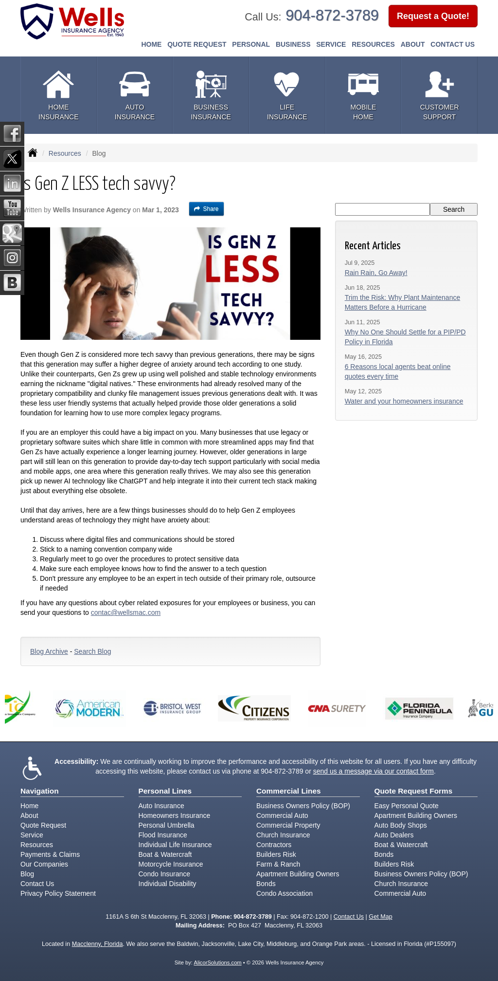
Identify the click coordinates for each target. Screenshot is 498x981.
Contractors (273, 845)
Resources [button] (373, 44)
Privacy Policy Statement (58, 893)
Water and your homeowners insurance (404, 401)
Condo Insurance (165, 874)
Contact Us (452, 44)
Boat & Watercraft (165, 854)
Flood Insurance (163, 835)
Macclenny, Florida (97, 944)
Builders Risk (276, 854)
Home (151, 44)
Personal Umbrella (167, 825)
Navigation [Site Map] (39, 791)
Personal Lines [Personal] (165, 791)
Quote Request (43, 825)
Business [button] (293, 44)
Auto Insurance (161, 806)
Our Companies (44, 864)
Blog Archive (49, 651)
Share (206, 208)
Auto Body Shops (400, 825)
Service (31, 835)
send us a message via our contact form (373, 771)
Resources (65, 153)
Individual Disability (167, 884)
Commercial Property (288, 825)
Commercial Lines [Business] (288, 791)
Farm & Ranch (278, 864)
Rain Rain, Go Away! (376, 273)
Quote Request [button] (196, 44)
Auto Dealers (394, 835)
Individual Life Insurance (175, 845)
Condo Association (284, 893)
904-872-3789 (332, 15)
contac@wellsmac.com (125, 612)
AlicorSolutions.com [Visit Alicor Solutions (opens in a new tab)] (217, 962)
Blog (27, 874)
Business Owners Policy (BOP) (303, 806)
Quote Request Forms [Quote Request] (413, 791)
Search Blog (92, 651)
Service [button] (331, 44)
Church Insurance (283, 835)
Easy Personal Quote (406, 806)
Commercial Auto (282, 815)
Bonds (266, 884)
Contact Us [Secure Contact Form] (349, 916)
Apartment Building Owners (297, 874)
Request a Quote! (433, 16)
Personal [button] (251, 44)
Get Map (380, 916)
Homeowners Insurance (175, 815)
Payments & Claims (50, 854)
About (413, 44)
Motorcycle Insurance (171, 864)
